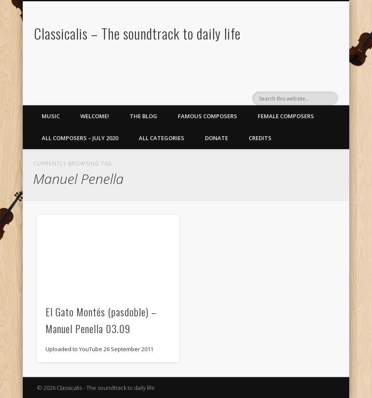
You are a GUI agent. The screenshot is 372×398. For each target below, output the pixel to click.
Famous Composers (207, 116)
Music (51, 116)
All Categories (161, 138)
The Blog (143, 116)
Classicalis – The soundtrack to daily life (137, 33)
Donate (216, 138)
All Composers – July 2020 (80, 138)
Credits (260, 138)
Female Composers (286, 116)
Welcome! (94, 116)
